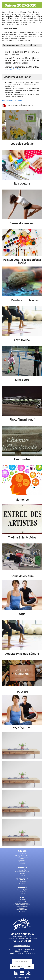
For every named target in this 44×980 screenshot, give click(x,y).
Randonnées (22, 459)
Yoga (22, 614)
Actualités (22, 853)
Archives (22, 863)
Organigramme (22, 906)
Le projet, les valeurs (22, 903)
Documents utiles (22, 910)
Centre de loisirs (22, 857)
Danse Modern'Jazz (22, 223)
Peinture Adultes (24, 300)
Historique (22, 901)
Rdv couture (22, 183)
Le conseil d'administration (22, 905)
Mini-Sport (22, 379)
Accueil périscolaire (22, 855)
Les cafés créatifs (22, 143)
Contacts (22, 908)
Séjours (22, 862)
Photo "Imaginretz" (22, 419)
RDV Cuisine (22, 692)
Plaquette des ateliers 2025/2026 (20, 105)
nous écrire (22, 961)
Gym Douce (22, 340)
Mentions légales (22, 978)
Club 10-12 (22, 860)
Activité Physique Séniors (22, 653)
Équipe (22, 858)
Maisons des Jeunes (22, 872)
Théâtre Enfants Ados (22, 537)
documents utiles (22, 966)
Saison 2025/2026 (22, 890)
